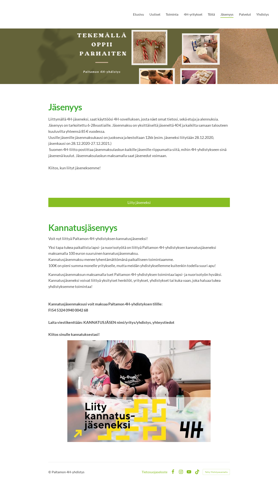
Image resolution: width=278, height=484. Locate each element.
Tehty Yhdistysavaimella (216, 472)
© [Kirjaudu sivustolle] (50, 472)
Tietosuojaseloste (154, 472)
